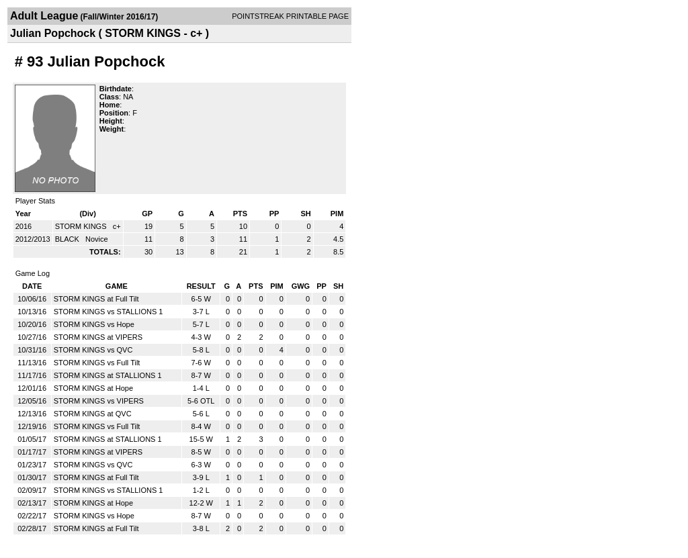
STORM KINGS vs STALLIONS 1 (108, 312)
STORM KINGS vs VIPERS (99, 401)
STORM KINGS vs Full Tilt (97, 363)
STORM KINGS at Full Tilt (96, 299)
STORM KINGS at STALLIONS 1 (108, 375)
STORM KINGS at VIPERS (98, 337)
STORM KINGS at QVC (93, 414)
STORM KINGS (82, 226)
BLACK (68, 239)
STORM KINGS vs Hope (94, 324)
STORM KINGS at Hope (93, 388)
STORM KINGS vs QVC (93, 350)
